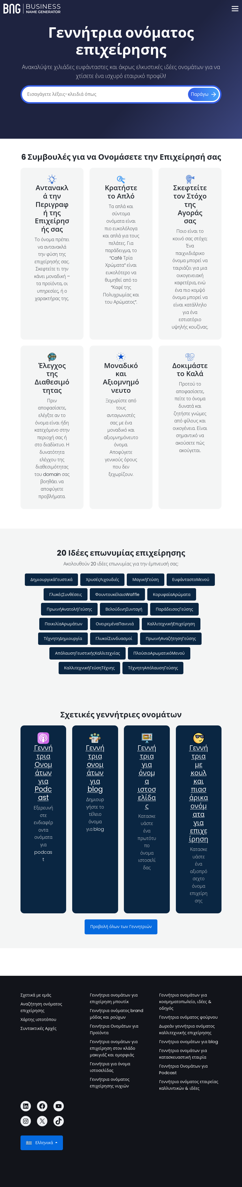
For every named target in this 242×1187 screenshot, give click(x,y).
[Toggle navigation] (235, 8)
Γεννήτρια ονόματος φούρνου (188, 1017)
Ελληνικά (40, 1143)
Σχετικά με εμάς (36, 995)
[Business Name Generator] (31, 8)
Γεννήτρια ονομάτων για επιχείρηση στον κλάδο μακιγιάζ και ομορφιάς (113, 1048)
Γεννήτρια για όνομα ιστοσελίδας (146, 777)
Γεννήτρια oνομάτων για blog (95, 768)
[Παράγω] (203, 94)
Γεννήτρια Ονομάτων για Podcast (43, 772)
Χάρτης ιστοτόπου (38, 1019)
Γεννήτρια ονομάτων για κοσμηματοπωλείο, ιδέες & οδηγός (185, 1001)
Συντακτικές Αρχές (38, 1028)
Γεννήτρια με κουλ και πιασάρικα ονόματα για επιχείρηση (198, 793)
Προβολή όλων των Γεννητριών (121, 926)
